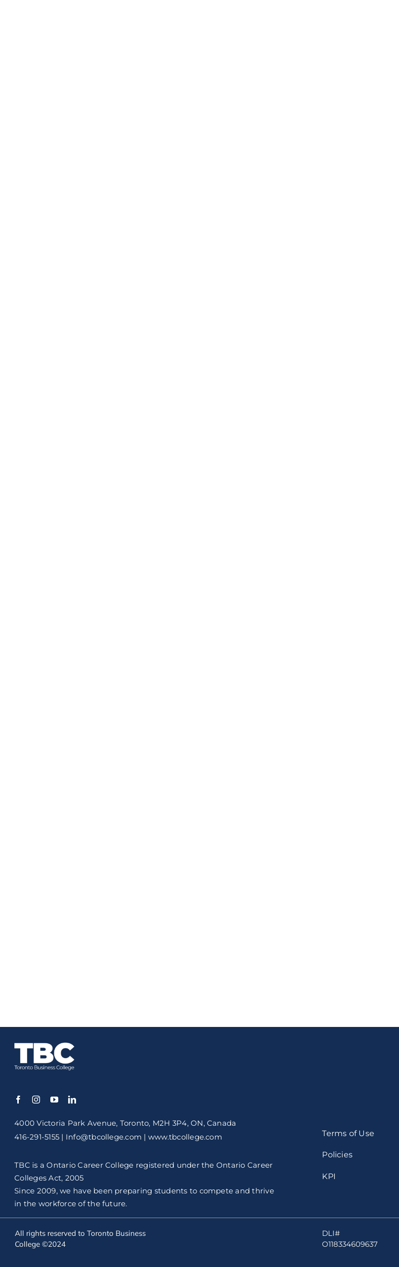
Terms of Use (348, 1133)
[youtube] (54, 1100)
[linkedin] (72, 1100)
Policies (337, 1154)
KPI (329, 1176)
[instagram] (36, 1100)
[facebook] (18, 1100)
